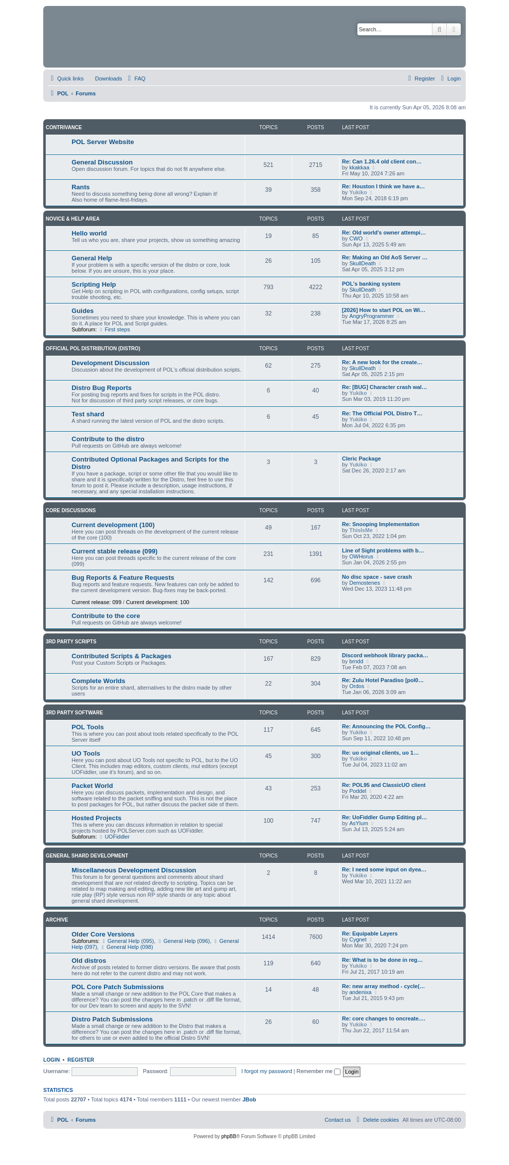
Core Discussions (71, 510)
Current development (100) (113, 525)
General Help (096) (183, 941)
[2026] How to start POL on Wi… (383, 310)
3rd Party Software (74, 712)
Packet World (92, 785)
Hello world (89, 233)
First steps (114, 329)
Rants (81, 187)
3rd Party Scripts (71, 641)
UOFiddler (114, 837)
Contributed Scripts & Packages (121, 656)
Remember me (318, 1071)
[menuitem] (104, 78)
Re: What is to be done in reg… (382, 960)
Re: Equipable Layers (370, 933)
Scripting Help (94, 284)
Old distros (89, 960)
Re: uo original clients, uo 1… (380, 753)
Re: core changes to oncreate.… (383, 1018)
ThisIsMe (361, 530)
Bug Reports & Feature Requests (123, 577)
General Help (92, 258)
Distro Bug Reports (102, 387)
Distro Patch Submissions (112, 1019)
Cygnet (358, 939)
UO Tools (86, 753)
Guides (83, 310)
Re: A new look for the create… (382, 362)
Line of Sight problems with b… (383, 550)
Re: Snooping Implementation (381, 524)
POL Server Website (103, 142)
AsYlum (358, 823)
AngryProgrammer (371, 316)
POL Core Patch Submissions (118, 987)
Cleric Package (361, 459)
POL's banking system (371, 284)
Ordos (356, 686)
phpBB (228, 1136)
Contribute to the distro (108, 439)
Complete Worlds (98, 681)
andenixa (360, 992)
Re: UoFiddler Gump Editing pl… (384, 817)
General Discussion (102, 162)
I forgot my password (266, 1071)
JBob (249, 1099)
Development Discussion (111, 363)
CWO (356, 238)
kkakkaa (359, 167)
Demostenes (364, 583)
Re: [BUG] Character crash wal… (384, 387)
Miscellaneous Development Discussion (134, 870)
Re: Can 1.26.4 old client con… (382, 161)
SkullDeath (362, 263)
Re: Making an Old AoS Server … (384, 257)
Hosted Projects (96, 818)
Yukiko (358, 192)
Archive (57, 920)
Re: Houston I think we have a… (383, 186)
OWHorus (361, 556)
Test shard (88, 414)
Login (51, 1060)
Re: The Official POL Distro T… (382, 413)
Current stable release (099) (115, 551)
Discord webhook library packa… (385, 655)
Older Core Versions (103, 934)
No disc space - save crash (377, 577)
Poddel (357, 791)
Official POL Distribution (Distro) (93, 348)
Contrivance (64, 127)
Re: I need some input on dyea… (384, 869)
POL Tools (88, 727)
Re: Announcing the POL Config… (386, 726)
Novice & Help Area (72, 219)
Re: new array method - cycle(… (383, 986)
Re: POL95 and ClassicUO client (383, 785)
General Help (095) (127, 941)
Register (81, 1060)
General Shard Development (87, 855)
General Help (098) (126, 947)
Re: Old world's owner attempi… (384, 232)
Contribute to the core (106, 616)
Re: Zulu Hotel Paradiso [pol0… (383, 680)
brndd (356, 661)
